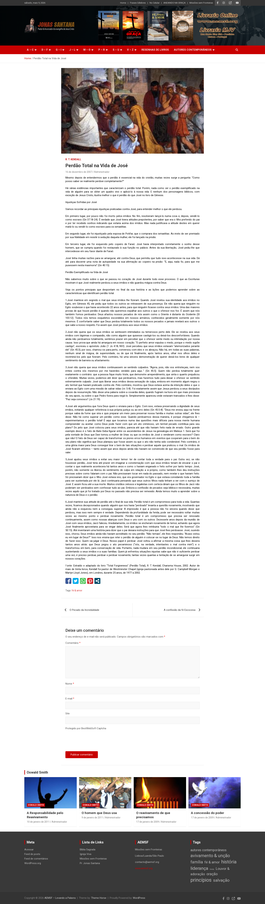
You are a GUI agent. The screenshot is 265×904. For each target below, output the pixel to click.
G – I (58, 49)
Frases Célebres (138, 3)
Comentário (72, 642)
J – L (72, 49)
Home (123, 3)
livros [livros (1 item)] (212, 869)
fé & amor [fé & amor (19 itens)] (212, 862)
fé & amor (77, 590)
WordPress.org (32, 863)
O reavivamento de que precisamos (153, 815)
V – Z (130, 49)
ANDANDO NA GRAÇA (174, 3)
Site (67, 713)
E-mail (69, 698)
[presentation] (91, 741)
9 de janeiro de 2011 (92, 817)
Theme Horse (98, 897)
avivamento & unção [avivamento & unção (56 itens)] (210, 855)
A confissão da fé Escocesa (179, 609)
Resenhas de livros (155, 49)
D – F (45, 49)
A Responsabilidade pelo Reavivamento (45, 815)
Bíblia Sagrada (87, 849)
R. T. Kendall (73, 159)
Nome (69, 683)
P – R (101, 49)
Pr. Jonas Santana (90, 863)
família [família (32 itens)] (196, 862)
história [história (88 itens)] (229, 862)
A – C (30, 49)
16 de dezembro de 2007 (78, 172)
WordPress (139, 897)
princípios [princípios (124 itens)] (201, 880)
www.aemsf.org (143, 868)
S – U (116, 49)
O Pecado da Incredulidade (84, 609)
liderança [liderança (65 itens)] (199, 868)
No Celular (155, 3)
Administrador (102, 172)
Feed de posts (32, 854)
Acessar (29, 849)
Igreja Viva (85, 854)
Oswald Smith (37, 772)
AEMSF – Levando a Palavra (60, 897)
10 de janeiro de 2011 (38, 821)
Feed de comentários (36, 858)
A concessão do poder (207, 813)
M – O (86, 49)
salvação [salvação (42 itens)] (221, 880)
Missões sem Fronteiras (201, 3)
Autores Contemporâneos (193, 49)
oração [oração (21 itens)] (212, 874)
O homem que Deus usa (99, 813)
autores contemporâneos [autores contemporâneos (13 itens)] (208, 850)
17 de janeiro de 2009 (147, 821)
